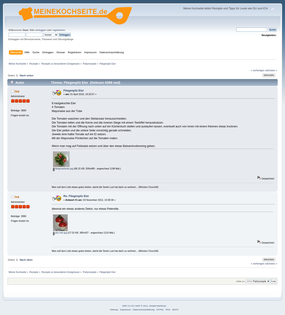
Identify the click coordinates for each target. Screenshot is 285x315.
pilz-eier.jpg (60, 232)
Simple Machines (157, 306)
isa (16, 91)
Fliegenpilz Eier (73, 90)
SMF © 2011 (142, 306)
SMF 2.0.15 (128, 306)
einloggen (40, 30)
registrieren (59, 30)
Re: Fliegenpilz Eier (76, 196)
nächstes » (271, 70)
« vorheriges (258, 70)
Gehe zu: (240, 281)
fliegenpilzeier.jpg (63, 168)
